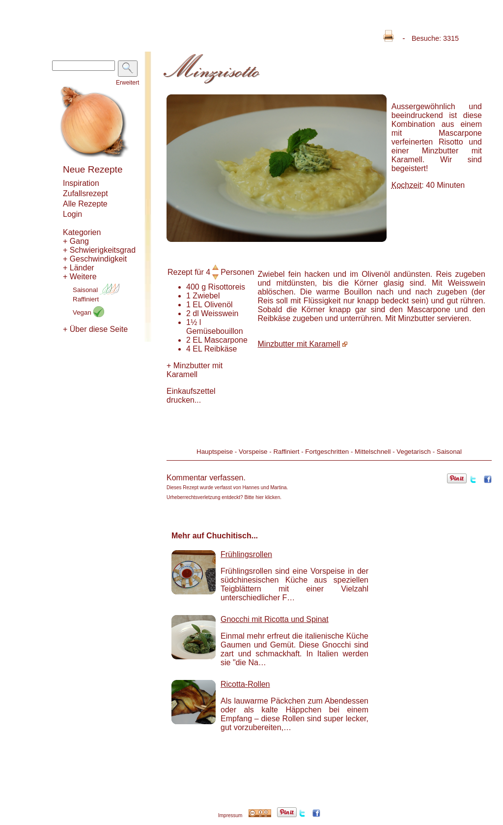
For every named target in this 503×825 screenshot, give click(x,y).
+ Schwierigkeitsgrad (99, 250)
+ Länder (78, 268)
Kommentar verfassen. (206, 477)
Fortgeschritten (327, 451)
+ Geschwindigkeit (95, 259)
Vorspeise (253, 451)
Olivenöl (218, 304)
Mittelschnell (373, 451)
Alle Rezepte (85, 204)
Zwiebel (206, 296)
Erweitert (127, 82)
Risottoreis (227, 287)
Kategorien (82, 232)
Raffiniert (86, 299)
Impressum (230, 815)
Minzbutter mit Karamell (195, 370)
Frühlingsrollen (246, 554)
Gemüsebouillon (214, 331)
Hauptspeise (214, 451)
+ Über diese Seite (95, 329)
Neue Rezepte (92, 169)
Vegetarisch (413, 451)
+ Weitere (80, 276)
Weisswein (219, 313)
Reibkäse (220, 349)
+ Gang (76, 241)
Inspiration (81, 183)
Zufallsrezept (85, 193)
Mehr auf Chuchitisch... (214, 535)
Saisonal (96, 290)
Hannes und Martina (265, 487)
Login (72, 214)
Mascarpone (226, 340)
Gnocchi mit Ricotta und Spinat (275, 619)
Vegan (88, 312)
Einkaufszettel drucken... (191, 395)
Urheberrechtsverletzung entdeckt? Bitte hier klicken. (224, 497)
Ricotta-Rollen (245, 684)
